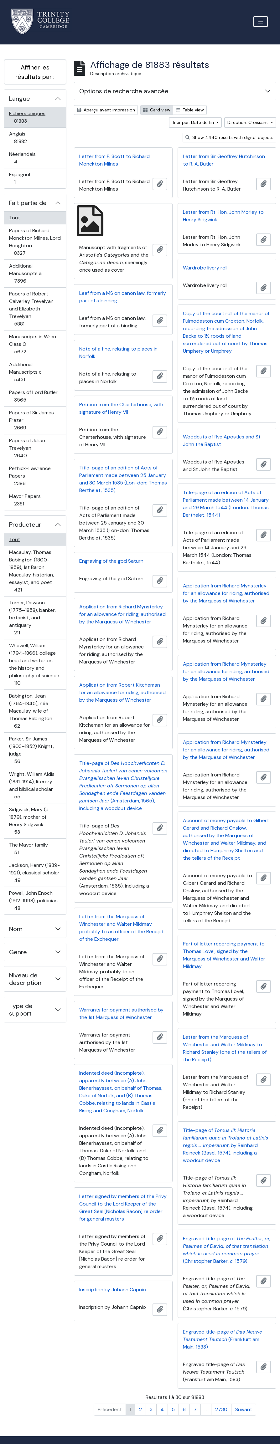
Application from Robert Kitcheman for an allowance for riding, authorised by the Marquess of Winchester (122, 692)
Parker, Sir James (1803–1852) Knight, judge (31, 750)
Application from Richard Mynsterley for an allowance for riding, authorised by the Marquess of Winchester (226, 593)
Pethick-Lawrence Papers (30, 475)
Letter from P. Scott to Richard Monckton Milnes (114, 160)
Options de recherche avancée (124, 91)
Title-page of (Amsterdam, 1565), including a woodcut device (123, 786)
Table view (190, 110)
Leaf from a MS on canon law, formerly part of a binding (122, 297)
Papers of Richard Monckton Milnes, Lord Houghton (35, 242)
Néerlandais (22, 158)
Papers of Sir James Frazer (31, 420)
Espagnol (21, 178)
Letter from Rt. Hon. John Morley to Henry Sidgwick (223, 216)
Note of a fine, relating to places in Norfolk (118, 353)
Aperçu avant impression (106, 110)
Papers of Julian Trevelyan (27, 448)
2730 (221, 1409)
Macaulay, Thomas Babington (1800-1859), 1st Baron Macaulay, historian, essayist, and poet (31, 571)
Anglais (27, 137)
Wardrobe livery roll (205, 267)
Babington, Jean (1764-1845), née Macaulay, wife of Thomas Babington (30, 711)
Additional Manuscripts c (26, 372)
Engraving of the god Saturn (111, 561)
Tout (14, 217)
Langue (19, 99)
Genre (18, 952)
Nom (16, 929)
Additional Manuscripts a (27, 273)
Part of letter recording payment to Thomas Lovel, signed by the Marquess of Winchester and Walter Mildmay (224, 955)
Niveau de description (25, 979)
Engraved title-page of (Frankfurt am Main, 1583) (222, 1339)
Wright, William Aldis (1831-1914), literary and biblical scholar (31, 785)
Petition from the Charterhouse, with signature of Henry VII (121, 408)
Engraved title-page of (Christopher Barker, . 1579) (227, 1249)
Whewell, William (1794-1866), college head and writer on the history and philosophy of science (34, 664)
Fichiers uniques (27, 117)
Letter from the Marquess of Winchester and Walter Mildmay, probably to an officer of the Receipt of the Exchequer (121, 927)
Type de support (21, 1009)
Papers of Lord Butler (33, 396)
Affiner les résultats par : (34, 72)
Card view (156, 110)
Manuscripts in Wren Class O (32, 344)
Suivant (243, 1409)
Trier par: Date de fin (193, 122)
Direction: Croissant (248, 122)
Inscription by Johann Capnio (112, 1289)
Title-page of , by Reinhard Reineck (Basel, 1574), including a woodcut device (225, 1145)
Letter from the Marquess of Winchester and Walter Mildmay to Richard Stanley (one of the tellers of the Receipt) (225, 1048)
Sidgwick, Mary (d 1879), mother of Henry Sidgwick (29, 821)
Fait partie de (28, 203)
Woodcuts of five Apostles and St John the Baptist (222, 440)
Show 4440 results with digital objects (229, 137)
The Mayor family (28, 848)
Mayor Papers (26, 500)
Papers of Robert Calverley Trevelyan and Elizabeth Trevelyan (31, 309)
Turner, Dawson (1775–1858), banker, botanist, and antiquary (32, 618)
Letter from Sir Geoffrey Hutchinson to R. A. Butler (224, 160)
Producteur (25, 524)
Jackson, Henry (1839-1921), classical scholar (34, 872)
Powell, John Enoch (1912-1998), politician (33, 900)
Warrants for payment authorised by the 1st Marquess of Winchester (121, 1013)
